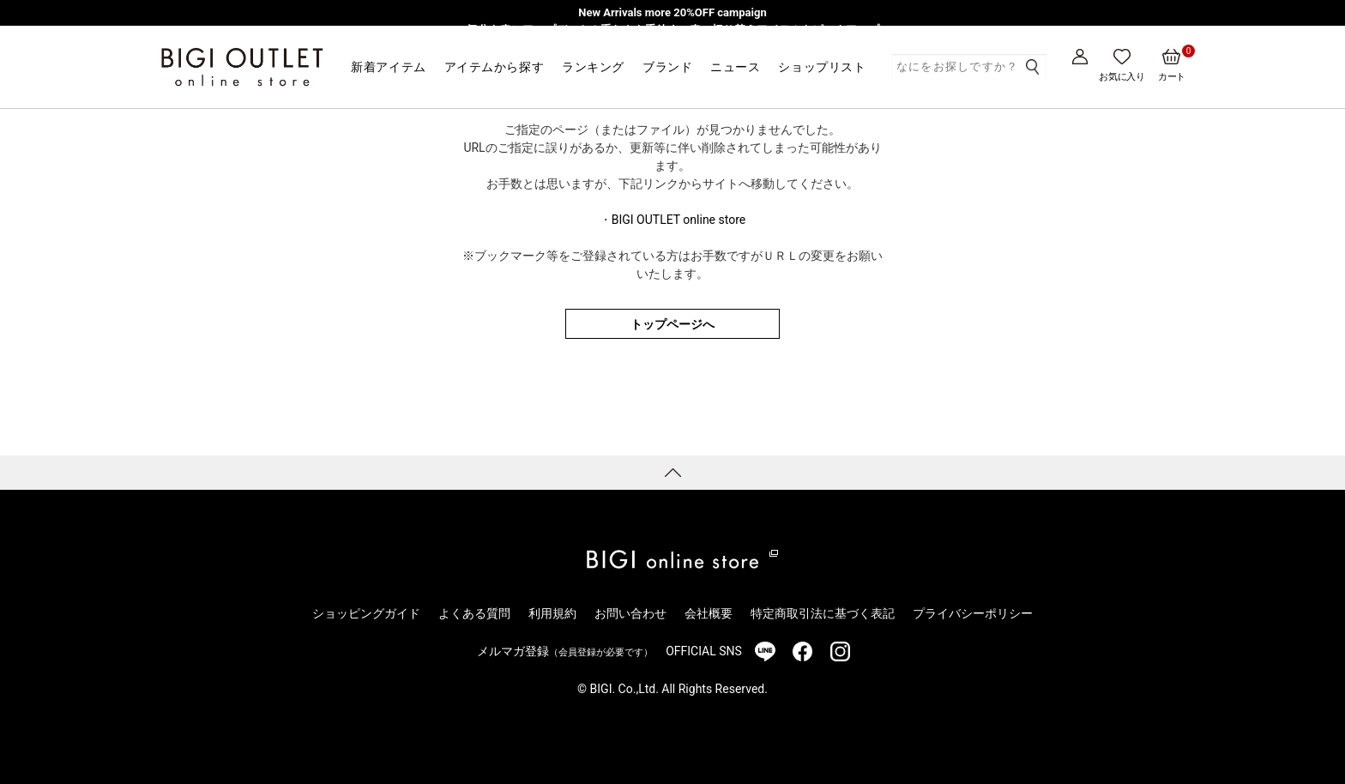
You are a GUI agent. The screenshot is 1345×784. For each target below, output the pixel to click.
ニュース (735, 67)
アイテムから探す (494, 67)
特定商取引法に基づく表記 (823, 613)
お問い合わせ (630, 613)
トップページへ (672, 324)
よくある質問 (474, 613)
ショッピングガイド (366, 613)
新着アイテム (388, 67)
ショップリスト (822, 67)
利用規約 (552, 613)
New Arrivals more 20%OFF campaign (672, 12)
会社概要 (709, 613)
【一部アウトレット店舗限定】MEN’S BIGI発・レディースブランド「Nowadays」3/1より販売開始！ (672, 45)
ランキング (593, 67)
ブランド (667, 67)
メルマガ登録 (565, 651)
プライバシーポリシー (973, 613)
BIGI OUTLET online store (678, 219)
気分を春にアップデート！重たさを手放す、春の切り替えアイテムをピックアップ (673, 29)
